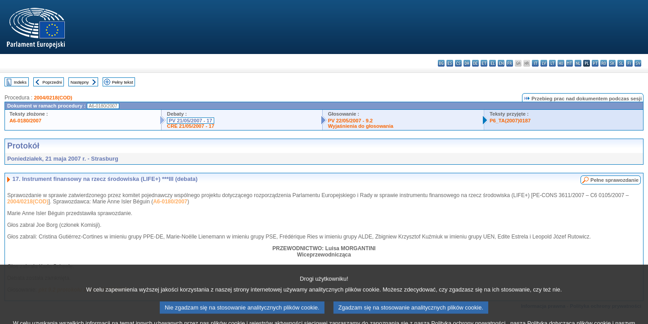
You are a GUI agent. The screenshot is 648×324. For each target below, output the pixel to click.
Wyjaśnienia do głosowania (360, 126)
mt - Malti (569, 63)
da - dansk (467, 63)
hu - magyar (561, 63)
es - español (449, 63)
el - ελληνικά (492, 63)
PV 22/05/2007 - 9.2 (350, 120)
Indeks (20, 82)
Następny (80, 82)
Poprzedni (52, 82)
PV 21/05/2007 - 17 (190, 120)
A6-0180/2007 (25, 120)
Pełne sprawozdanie (614, 180)
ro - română (603, 63)
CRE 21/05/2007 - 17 (190, 126)
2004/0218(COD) (53, 97)
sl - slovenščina (620, 63)
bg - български (441, 63)
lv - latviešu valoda (543, 63)
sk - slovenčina (612, 63)
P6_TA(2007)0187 (510, 120)
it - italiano (535, 63)
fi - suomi (629, 63)
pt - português (595, 63)
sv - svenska (637, 63)
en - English (501, 63)
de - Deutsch (475, 63)
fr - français (509, 63)
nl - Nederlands (578, 63)
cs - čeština (458, 63)
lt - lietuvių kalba (552, 63)
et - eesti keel (484, 63)
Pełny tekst (122, 82)
